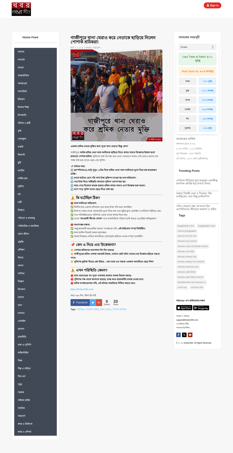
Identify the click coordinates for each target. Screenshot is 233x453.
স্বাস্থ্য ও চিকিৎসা (25, 423)
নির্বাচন (21, 210)
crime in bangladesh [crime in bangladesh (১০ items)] (187, 231)
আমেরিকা (22, 91)
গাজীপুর (80, 309)
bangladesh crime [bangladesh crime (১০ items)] (186, 225)
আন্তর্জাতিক (23, 75)
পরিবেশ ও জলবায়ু (26, 217)
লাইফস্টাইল (23, 352)
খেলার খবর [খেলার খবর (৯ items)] (182, 287)
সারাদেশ (21, 415)
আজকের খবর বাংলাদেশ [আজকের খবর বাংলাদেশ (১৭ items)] (187, 241)
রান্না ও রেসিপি (24, 344)
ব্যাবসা (21, 297)
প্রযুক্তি (21, 241)
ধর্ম (19, 194)
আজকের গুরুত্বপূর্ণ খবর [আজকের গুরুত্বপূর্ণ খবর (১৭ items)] (187, 256)
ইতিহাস (21, 99)
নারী (20, 202)
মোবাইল (21, 320)
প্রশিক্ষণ (21, 249)
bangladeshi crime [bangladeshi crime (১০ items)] (206, 225)
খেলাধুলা (22, 138)
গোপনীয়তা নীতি (182, 324)
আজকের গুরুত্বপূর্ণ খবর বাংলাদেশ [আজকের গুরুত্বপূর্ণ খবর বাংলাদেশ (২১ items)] (191, 261)
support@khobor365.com (187, 320)
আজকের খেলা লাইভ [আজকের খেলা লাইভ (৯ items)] (186, 251)
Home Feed (30, 37)
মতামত (21, 312)
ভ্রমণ (20, 305)
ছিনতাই (21, 154)
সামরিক (21, 408)
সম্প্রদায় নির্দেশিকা (183, 328)
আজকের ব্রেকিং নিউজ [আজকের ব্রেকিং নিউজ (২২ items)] (186, 272)
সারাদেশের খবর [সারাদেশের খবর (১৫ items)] (197, 287)
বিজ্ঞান (21, 281)
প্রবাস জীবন (23, 233)
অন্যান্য (21, 51)
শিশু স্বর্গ (21, 376)
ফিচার (20, 257)
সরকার (21, 392)
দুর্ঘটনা (21, 186)
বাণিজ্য (21, 273)
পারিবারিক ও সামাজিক (28, 225)
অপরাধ (21, 59)
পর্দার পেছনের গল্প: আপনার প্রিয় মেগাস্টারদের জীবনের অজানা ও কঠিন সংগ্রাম (196, 209)
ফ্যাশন (20, 265)
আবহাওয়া (22, 83)
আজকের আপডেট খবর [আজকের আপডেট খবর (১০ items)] (187, 236)
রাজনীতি (22, 336)
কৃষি (19, 130)
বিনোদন (21, 289)
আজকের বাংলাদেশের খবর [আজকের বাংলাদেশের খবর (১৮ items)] (188, 267)
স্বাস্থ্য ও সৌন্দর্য (24, 431)
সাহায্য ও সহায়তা (182, 316)
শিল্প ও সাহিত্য (24, 368)
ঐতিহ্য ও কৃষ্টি (24, 122)
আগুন (21, 67)
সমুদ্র (20, 384)
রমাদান (21, 328)
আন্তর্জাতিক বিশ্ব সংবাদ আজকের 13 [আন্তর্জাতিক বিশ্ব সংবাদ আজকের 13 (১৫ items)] (191, 282)
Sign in (214, 5)
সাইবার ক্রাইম (24, 400)
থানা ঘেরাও (105, 309)
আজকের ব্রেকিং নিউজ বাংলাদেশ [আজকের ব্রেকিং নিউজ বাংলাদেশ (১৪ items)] (190, 277)
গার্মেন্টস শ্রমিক (92, 309)
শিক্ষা (20, 360)
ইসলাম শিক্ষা (23, 107)
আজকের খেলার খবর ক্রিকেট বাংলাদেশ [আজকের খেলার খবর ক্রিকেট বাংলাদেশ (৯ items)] (193, 246)
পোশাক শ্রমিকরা (119, 309)
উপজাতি (22, 115)
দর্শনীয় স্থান (23, 178)
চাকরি (20, 146)
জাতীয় (21, 170)
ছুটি (19, 162)
